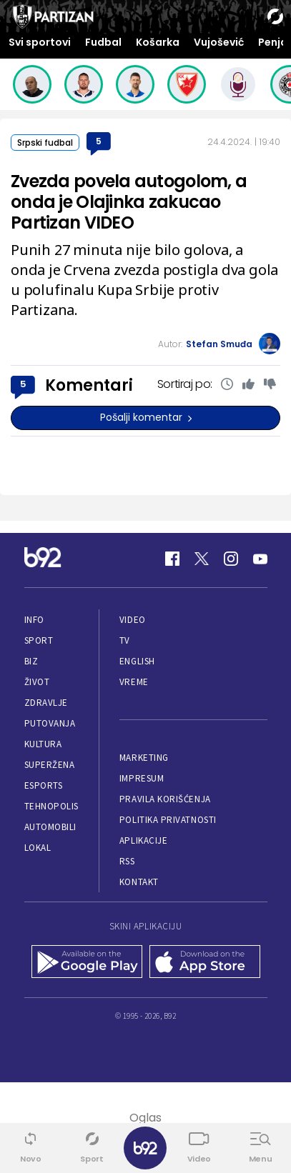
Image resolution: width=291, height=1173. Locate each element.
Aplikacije (143, 840)
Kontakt (139, 882)
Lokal (37, 848)
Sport (39, 640)
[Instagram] (231, 558)
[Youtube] (260, 558)
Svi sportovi (40, 42)
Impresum (141, 778)
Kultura (43, 744)
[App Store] (204, 963)
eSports (43, 785)
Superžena (49, 765)
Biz (31, 661)
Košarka (157, 42)
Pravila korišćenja (165, 799)
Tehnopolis (51, 806)
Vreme (134, 682)
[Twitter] (201, 558)
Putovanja (50, 723)
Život (37, 682)
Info (34, 620)
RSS (127, 861)
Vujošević (219, 42)
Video (132, 620)
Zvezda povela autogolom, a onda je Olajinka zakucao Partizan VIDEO (129, 201)
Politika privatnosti (168, 820)
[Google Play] (86, 963)
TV (124, 640)
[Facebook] (172, 558)
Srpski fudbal (45, 142)
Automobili (50, 827)
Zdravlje (46, 703)
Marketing (144, 758)
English (137, 661)
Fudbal (103, 42)
